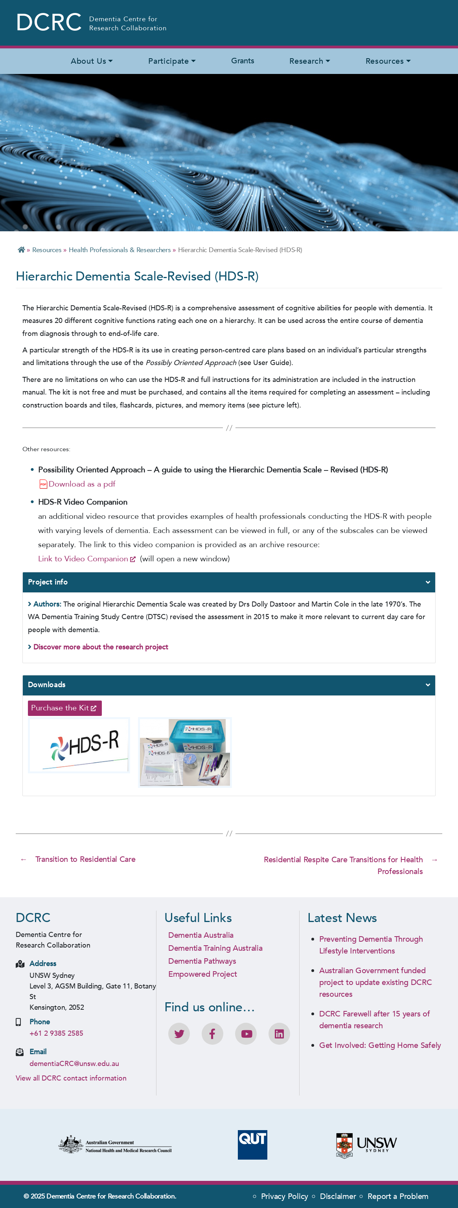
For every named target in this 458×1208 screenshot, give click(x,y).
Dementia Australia (201, 935)
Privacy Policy (284, 1196)
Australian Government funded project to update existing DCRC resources (375, 982)
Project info (48, 582)
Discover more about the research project (100, 647)
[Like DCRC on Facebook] (212, 1033)
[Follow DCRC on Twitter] (179, 1033)
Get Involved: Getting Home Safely (380, 1045)
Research (306, 61)
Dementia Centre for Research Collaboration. (111, 1196)
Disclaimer (338, 1196)
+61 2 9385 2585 (56, 1033)
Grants (242, 60)
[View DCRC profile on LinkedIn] (279, 1033)
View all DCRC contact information (71, 1078)
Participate (168, 61)
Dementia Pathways (202, 960)
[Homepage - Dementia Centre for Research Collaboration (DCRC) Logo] (92, 23)
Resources (385, 61)
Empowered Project (202, 973)
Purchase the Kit (60, 708)
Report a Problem (398, 1196)
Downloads (47, 685)
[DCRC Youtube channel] (246, 1033)
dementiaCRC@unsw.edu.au (74, 1063)
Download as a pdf (82, 484)
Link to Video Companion (83, 558)
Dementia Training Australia (215, 947)
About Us (88, 61)
